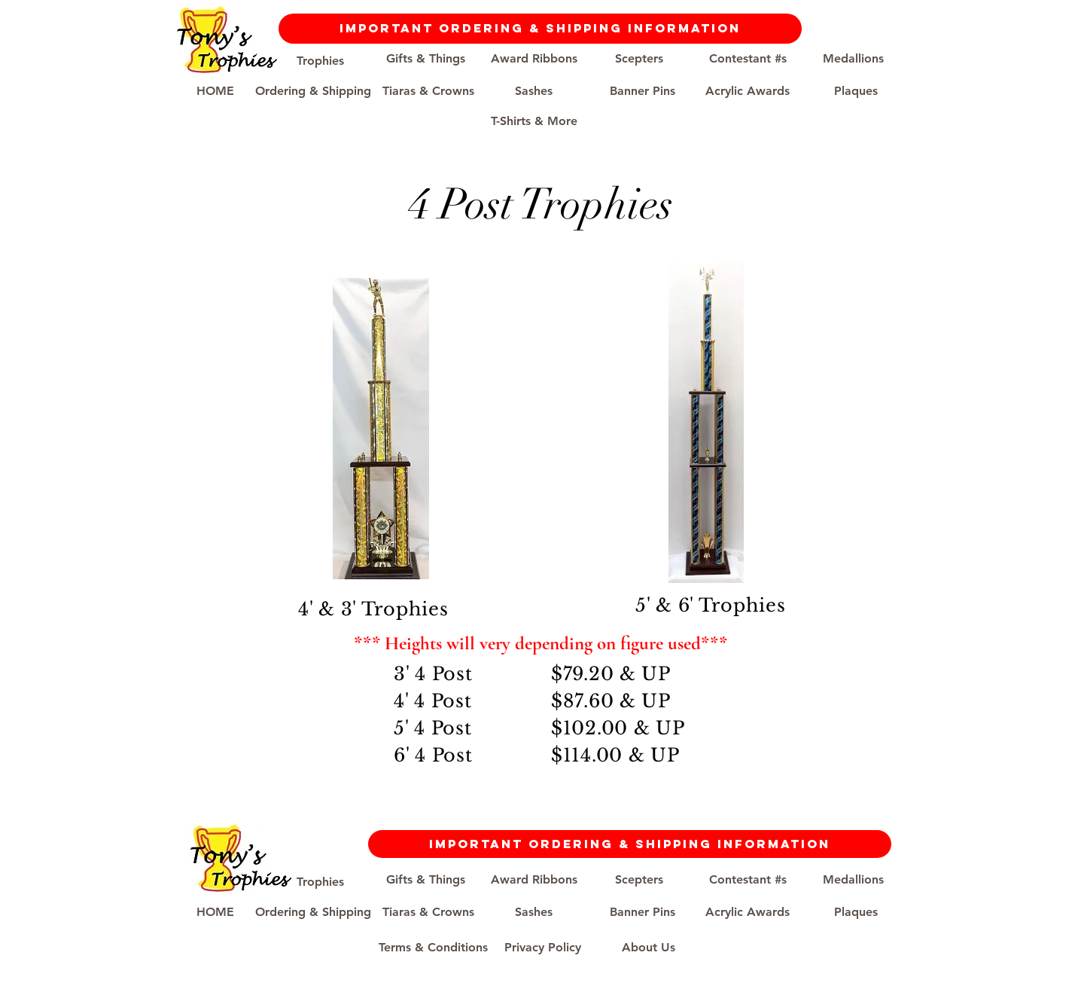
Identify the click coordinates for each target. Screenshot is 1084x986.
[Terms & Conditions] (433, 948)
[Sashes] (533, 91)
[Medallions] (852, 59)
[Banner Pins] (642, 91)
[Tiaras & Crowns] (428, 91)
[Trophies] (319, 61)
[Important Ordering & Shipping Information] (540, 29)
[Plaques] (855, 91)
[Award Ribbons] (533, 59)
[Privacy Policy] (542, 948)
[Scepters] (639, 59)
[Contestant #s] (747, 59)
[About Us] (648, 948)
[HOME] (215, 91)
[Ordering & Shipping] (313, 91)
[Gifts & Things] (425, 59)
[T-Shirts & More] (533, 121)
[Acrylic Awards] (747, 91)
